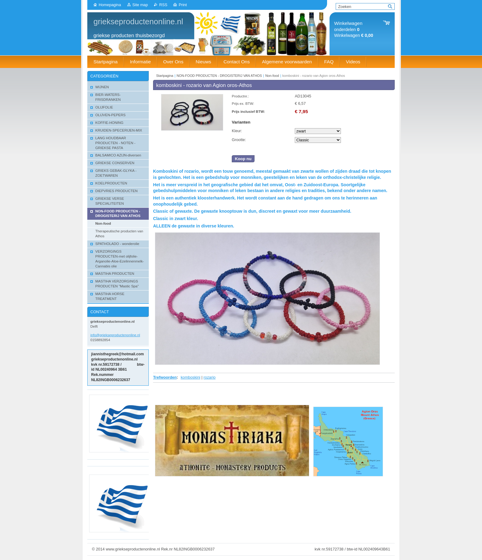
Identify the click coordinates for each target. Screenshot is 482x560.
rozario (209, 377)
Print (183, 4)
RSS (163, 4)
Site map (140, 4)
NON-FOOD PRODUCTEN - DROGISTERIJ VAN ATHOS (219, 75)
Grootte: (239, 139)
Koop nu (243, 158)
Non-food (272, 75)
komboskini (190, 377)
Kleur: (237, 130)
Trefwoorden (165, 377)
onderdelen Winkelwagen (353, 29)
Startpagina (164, 75)
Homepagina (110, 4)
